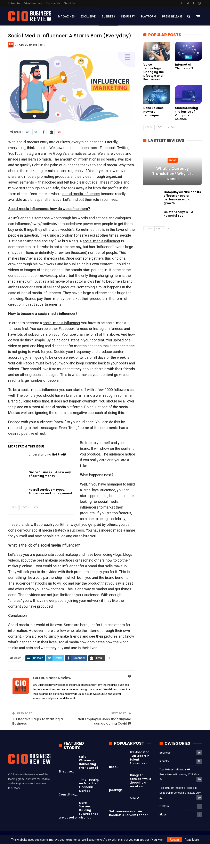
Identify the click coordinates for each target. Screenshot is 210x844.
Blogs (172, 160)
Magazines (66, 16)
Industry (128, 16)
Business (108, 16)
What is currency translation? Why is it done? (172, 173)
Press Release (172, 16)
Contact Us (53, 3)
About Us (69, 3)
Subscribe (14, 3)
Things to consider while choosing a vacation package (130, 782)
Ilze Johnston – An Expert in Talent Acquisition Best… (129, 759)
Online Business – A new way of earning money (50, 474)
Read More (192, 839)
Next (25, 507)
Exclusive (88, 16)
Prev (13, 507)
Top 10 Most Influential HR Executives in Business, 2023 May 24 (179, 774)
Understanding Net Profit (47, 454)
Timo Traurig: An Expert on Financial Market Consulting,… (79, 787)
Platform (148, 16)
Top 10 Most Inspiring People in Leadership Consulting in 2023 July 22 (180, 792)
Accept (174, 839)
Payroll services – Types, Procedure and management (50, 491)
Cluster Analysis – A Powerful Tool (178, 214)
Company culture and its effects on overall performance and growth (182, 197)
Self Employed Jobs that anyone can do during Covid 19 (104, 721)
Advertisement (33, 3)
